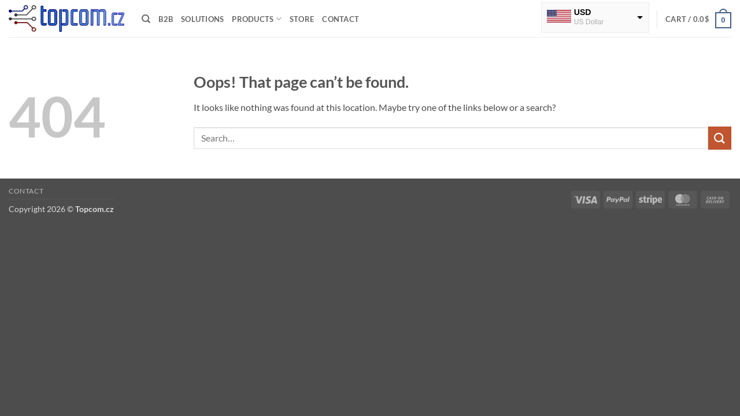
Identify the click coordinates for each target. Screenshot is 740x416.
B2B (165, 19)
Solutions (202, 19)
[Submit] (719, 138)
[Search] (146, 19)
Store (302, 19)
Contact (340, 19)
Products (257, 18)
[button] (698, 19)
